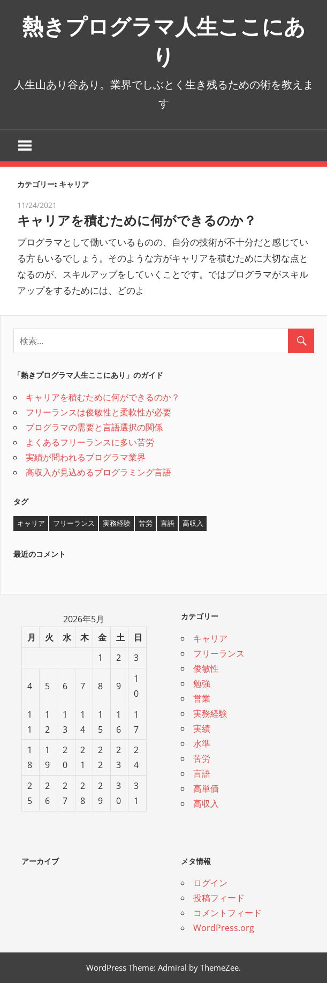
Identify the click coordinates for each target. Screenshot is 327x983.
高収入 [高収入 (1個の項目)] (192, 523)
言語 (201, 773)
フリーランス (219, 653)
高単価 (206, 788)
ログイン (210, 883)
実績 (201, 728)
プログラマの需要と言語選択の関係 (94, 427)
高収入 (206, 803)
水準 (201, 743)
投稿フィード (219, 898)
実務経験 (210, 713)
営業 (201, 698)
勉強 (201, 683)
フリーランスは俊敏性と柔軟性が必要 (98, 412)
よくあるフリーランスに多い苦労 (90, 442)
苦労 (201, 758)
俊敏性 (206, 668)
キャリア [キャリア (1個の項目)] (31, 523)
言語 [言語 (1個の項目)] (167, 523)
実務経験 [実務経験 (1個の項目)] (117, 523)
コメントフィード (227, 913)
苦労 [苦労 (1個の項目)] (146, 523)
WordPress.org (223, 928)
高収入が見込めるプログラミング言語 (98, 472)
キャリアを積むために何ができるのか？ (136, 220)
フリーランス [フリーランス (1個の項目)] (74, 523)
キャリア (210, 638)
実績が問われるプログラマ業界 (86, 457)
